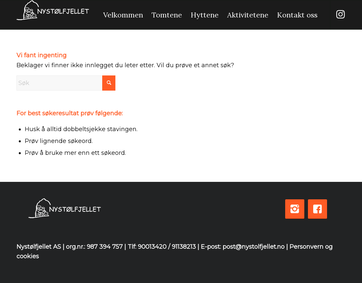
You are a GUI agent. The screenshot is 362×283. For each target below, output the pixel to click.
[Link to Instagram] (341, 14)
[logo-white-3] (52, 14)
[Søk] (65, 83)
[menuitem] (123, 14)
